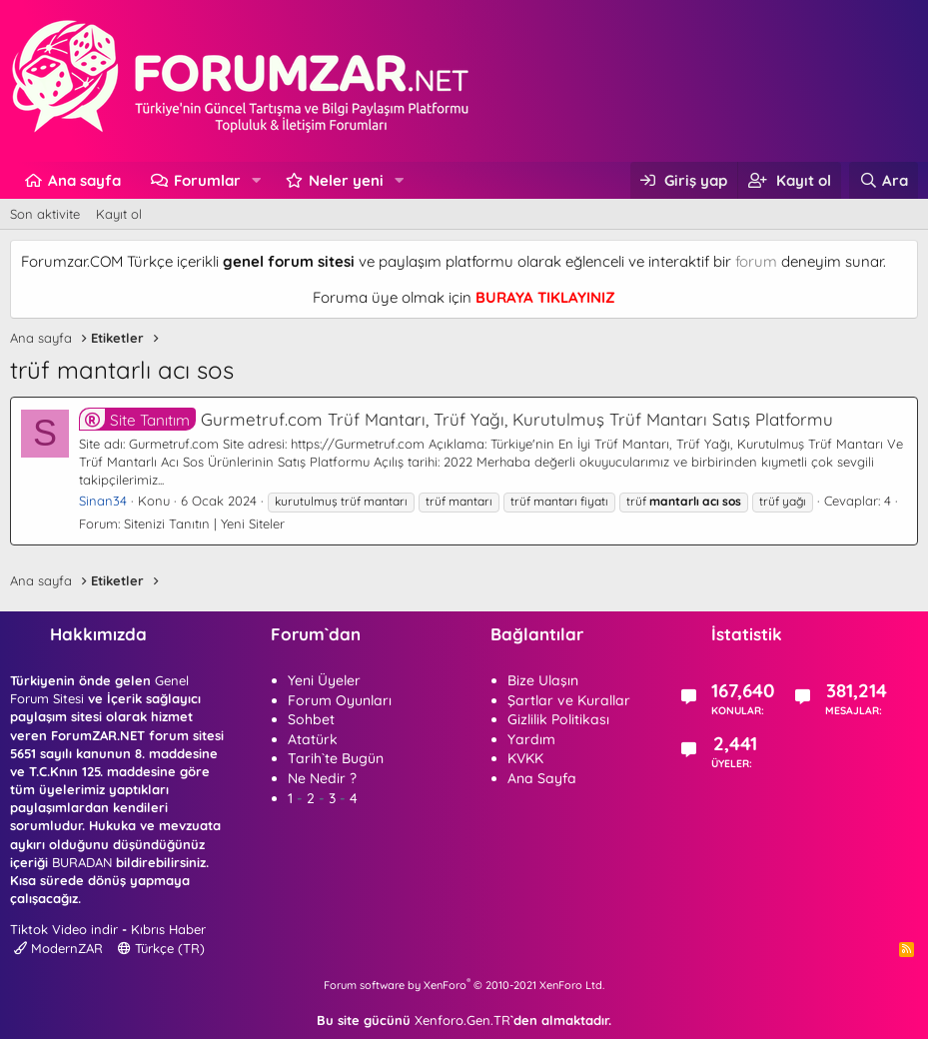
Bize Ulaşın (542, 680)
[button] (257, 180)
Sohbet (311, 719)
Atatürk (313, 739)
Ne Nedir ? (322, 778)
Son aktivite (45, 214)
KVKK (525, 758)
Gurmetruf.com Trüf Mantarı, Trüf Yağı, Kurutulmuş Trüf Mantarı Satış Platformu (456, 419)
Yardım (531, 739)
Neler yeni (346, 180)
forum (756, 261)
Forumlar (207, 180)
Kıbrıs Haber (168, 929)
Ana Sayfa (541, 778)
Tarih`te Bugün (336, 758)
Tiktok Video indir (64, 929)
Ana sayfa (84, 180)
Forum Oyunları (340, 700)
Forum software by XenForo (464, 985)
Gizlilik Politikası (558, 719)
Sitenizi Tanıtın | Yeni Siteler (204, 523)
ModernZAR (58, 948)
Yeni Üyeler (324, 680)
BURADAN (82, 862)
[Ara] (883, 180)
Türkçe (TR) (161, 948)
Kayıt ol (119, 214)
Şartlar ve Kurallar (568, 700)
